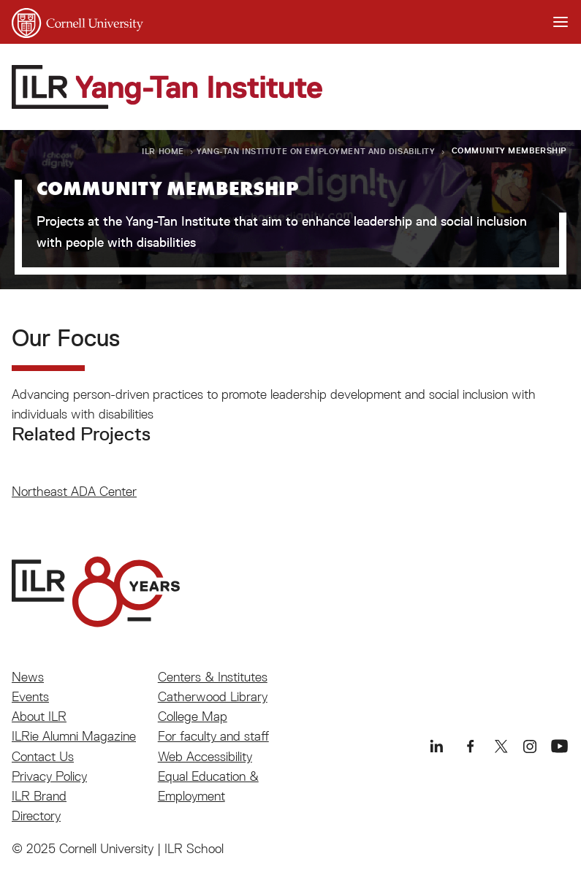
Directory (36, 815)
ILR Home (163, 151)
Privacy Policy (49, 776)
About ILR (39, 716)
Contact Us (43, 756)
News (28, 676)
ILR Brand (39, 795)
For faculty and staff (213, 735)
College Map (192, 716)
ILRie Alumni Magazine (74, 735)
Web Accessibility (205, 756)
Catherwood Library (212, 696)
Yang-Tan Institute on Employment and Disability (316, 151)
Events (30, 696)
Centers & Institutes (212, 676)
